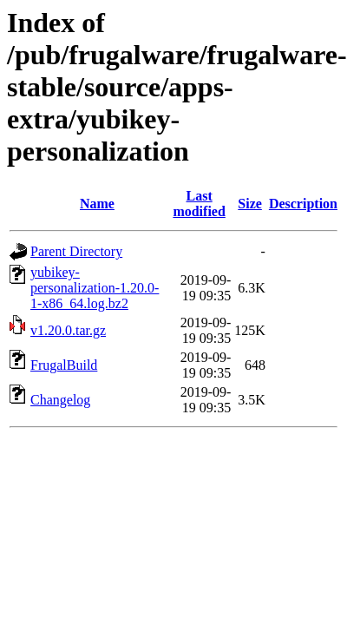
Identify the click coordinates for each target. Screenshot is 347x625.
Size (250, 203)
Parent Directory (76, 251)
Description (303, 203)
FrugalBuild (63, 365)
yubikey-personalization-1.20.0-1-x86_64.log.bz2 (94, 288)
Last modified (199, 203)
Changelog (60, 399)
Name (97, 203)
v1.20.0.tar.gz (68, 330)
